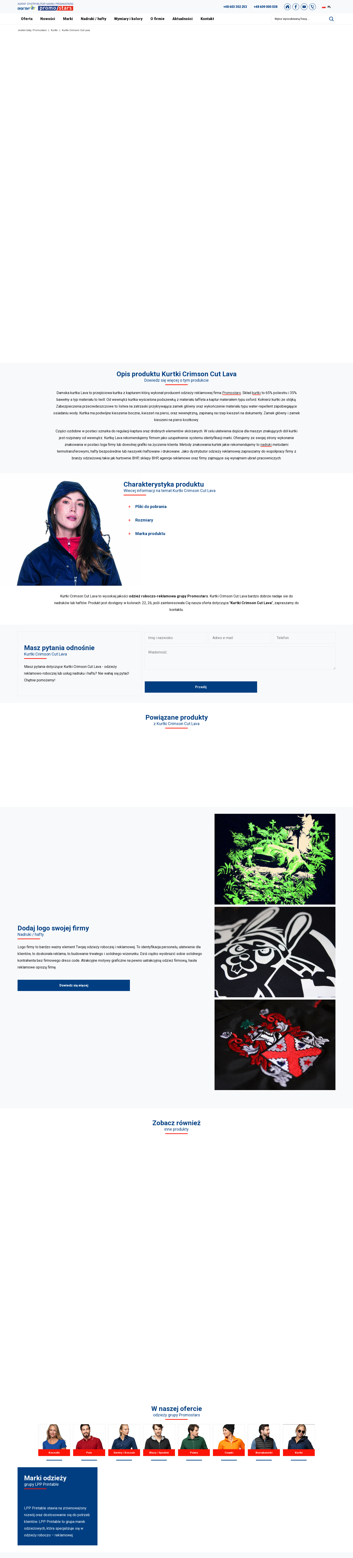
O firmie (157, 19)
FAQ (291, 1450)
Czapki (229, 1317)
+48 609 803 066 (55, 1474)
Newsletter (296, 1490)
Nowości (47, 19)
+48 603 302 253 (235, 7)
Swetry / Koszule (124, 1317)
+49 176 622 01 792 (62, 1485)
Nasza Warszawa (223, 1467)
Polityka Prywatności (303, 1478)
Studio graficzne (300, 1456)
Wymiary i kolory (128, 19)
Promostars (40, 30)
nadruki (266, 444)
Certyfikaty (218, 1473)
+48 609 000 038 (265, 7)
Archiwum (295, 1467)
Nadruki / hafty (93, 19)
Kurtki (54, 30)
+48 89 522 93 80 (58, 1491)
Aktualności (182, 19)
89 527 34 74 (50, 1468)
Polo (89, 1317)
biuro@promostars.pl (61, 1496)
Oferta (26, 19)
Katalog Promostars (302, 1461)
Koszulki (54, 1317)
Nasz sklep (295, 1495)
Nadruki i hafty (221, 1490)
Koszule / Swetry (141, 1461)
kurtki (256, 393)
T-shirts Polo (137, 1456)
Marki (68, 19)
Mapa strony (297, 1484)
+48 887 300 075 (60, 1479)
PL (329, 7)
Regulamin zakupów (302, 1473)
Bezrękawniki (264, 1317)
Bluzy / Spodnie (159, 1317)
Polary (194, 1317)
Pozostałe (136, 1495)
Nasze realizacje (222, 1461)
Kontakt (207, 19)
